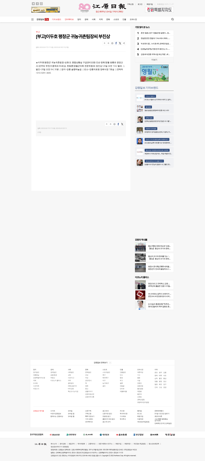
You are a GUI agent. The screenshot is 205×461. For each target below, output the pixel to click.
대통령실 (36, 375)
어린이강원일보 (55, 413)
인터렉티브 (69, 19)
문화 (108, 19)
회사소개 (54, 444)
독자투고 (123, 419)
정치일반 (36, 372)
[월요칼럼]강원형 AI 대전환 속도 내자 (157, 110)
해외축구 (105, 378)
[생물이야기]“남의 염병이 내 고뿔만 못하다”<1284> (161, 164)
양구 (164, 384)
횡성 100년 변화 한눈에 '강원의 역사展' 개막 (164, 246)
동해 (156, 375)
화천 (160, 384)
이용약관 (140, 419)
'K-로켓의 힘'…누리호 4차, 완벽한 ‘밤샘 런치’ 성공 (158, 43)
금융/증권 (53, 375)
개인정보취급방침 (143, 422)
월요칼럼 (148, 107)
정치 (79, 19)
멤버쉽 (139, 411)
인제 (156, 387)
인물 (124, 19)
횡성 (164, 378)
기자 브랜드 (56, 19)
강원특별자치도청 (39, 378)
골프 (103, 386)
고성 (160, 387)
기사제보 (123, 416)
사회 (93, 19)
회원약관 (127, 444)
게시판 (122, 411)
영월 (156, 381)
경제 (86, 19)
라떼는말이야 (72, 386)
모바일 (70, 411)
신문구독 (88, 411)
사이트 (52, 411)
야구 (103, 380)
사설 (138, 380)
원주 (160, 372)
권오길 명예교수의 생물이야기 (154, 161)
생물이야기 (89, 391)
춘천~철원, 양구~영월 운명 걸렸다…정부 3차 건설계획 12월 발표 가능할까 (168, 33)
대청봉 (139, 391)
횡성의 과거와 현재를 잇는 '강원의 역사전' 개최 (165, 256)
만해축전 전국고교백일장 (163, 423)
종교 (86, 389)
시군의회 (36, 386)
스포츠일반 (106, 372)
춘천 (156, 372)
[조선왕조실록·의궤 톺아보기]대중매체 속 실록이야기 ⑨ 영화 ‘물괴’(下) (167, 143)
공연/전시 (88, 380)
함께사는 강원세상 (56, 416)
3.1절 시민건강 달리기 (162, 413)
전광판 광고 (106, 416)
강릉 (164, 372)
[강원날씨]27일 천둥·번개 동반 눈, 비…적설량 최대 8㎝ (160, 49)
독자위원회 (81, 444)
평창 (160, 381)
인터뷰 (122, 389)
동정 (121, 378)
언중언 (139, 383)
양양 (164, 387)
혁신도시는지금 (73, 391)
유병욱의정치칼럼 (143, 402)
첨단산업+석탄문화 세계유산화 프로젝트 (157, 150)
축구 (103, 375)
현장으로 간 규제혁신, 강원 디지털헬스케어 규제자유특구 (169, 283)
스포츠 (116, 19)
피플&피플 (123, 391)
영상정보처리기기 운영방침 (60, 447)
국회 (34, 380)
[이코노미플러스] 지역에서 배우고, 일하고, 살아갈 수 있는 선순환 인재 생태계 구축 (171, 99)
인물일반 (123, 372)
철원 (156, 384)
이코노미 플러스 (150, 96)
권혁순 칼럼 (149, 118)
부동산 (52, 378)
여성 (86, 378)
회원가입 (150, 4)
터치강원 (71, 389)
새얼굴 (122, 386)
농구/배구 (105, 383)
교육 (69, 375)
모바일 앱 (71, 413)
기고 (138, 375)
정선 (164, 381)
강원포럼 (140, 386)
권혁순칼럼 (141, 399)
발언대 (139, 394)
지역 (100, 19)
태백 (160, 375)
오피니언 (133, 19)
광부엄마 (71, 383)
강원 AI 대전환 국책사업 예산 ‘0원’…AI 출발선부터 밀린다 (161, 54)
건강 (86, 375)
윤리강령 (63, 444)
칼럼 (138, 378)
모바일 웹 (71, 416)
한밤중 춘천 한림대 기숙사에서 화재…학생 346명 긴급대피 (162, 38)
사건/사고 (71, 378)
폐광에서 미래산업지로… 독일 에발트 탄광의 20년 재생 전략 (164, 153)
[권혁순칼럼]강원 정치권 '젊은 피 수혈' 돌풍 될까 (160, 121)
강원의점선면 (89, 394)
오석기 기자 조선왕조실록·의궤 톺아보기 (157, 139)
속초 (164, 375)
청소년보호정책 (154, 444)
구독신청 (130, 4)
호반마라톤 (158, 416)
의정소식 (36, 389)
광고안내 (105, 411)
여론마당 (140, 372)
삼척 (156, 378)
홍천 (160, 378)
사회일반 (71, 372)
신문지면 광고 (107, 413)
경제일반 (53, 372)
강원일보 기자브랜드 (146, 87)
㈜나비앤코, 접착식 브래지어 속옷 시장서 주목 (165, 294)
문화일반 (88, 372)
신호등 (139, 397)
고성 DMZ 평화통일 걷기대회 (161, 420)
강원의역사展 (89, 397)
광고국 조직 (106, 422)
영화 (86, 386)
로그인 (140, 4)
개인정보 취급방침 (139, 444)
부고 (121, 380)
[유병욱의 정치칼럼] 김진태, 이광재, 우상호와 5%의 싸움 (163, 132)
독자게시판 (123, 413)
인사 (121, 375)
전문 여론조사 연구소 (105, 444)
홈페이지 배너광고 (108, 419)
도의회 (35, 383)
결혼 (121, 383)
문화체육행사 (159, 411)
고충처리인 (91, 444)
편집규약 (72, 444)
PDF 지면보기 (89, 416)
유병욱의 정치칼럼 (151, 129)
